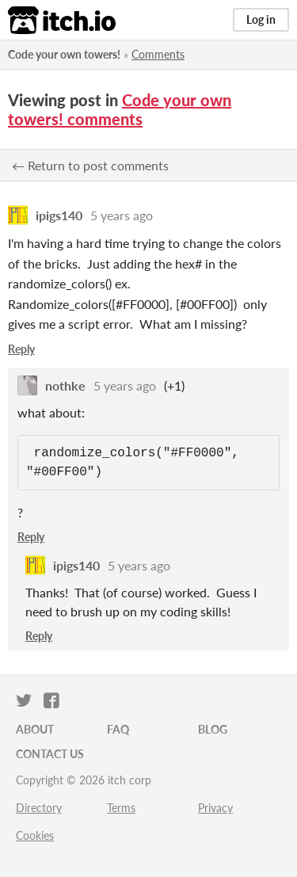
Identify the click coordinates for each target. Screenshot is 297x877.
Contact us (50, 754)
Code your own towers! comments (119, 109)
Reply (21, 349)
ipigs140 (59, 215)
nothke (65, 385)
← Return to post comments (90, 165)
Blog (212, 729)
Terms (121, 807)
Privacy (215, 807)
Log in (261, 19)
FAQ (118, 729)
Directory (39, 807)
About (35, 729)
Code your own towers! (64, 54)
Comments (158, 54)
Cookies (35, 835)
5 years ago (121, 215)
